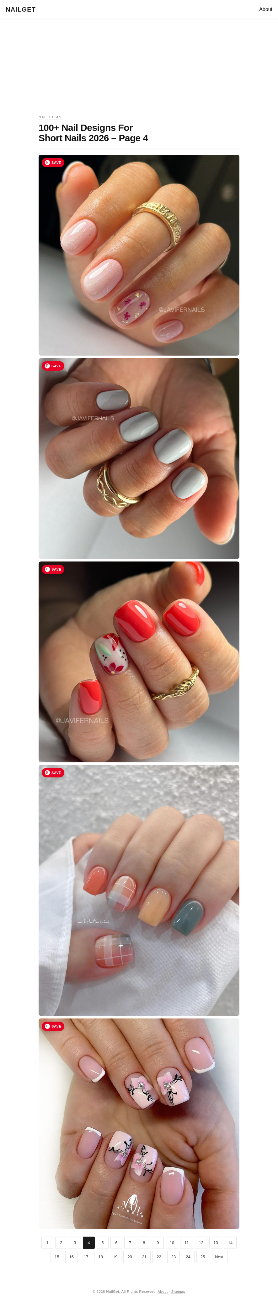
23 (173, 1256)
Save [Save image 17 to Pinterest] (56, 366)
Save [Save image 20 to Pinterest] (56, 1026)
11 (186, 1242)
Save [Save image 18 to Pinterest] (56, 569)
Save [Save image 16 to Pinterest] (56, 162)
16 (71, 1256)
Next (219, 1256)
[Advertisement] (139, 70)
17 (86, 1256)
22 (159, 1256)
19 (115, 1256)
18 (100, 1256)
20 (129, 1256)
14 (230, 1242)
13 (215, 1242)
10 (172, 1242)
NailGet (21, 9)
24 (188, 1256)
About (265, 9)
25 (202, 1256)
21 (144, 1256)
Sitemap (178, 1291)
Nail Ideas (50, 117)
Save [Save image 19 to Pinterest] (56, 773)
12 (201, 1242)
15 (57, 1256)
